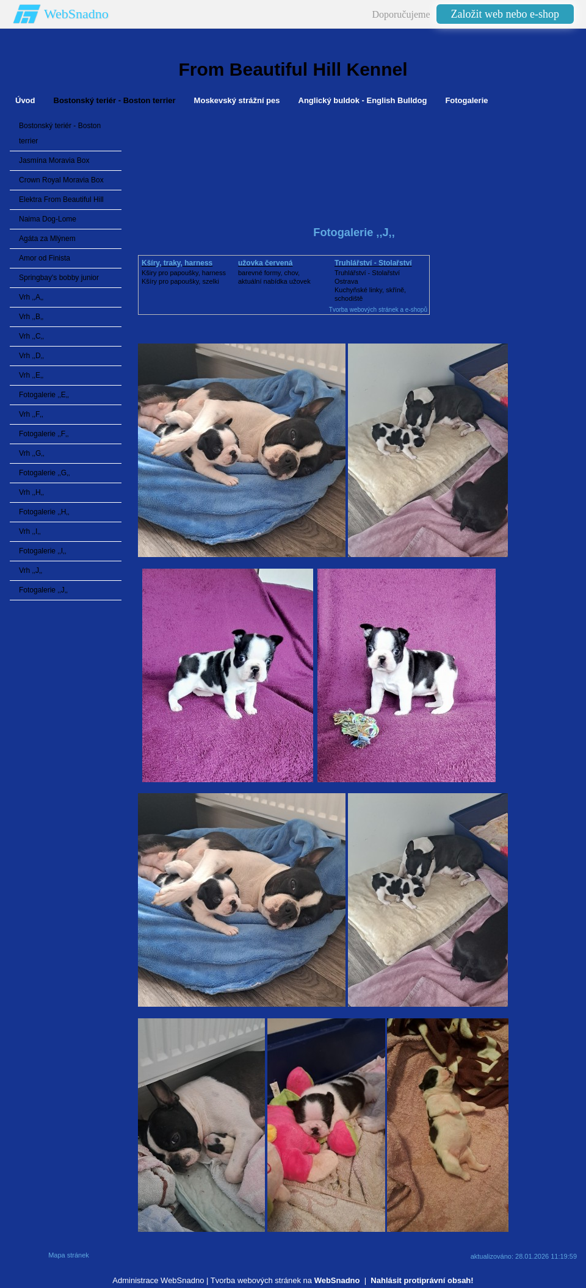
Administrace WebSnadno (158, 1280)
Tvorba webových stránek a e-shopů (378, 309)
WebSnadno (76, 13)
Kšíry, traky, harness (177, 263)
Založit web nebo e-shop (505, 14)
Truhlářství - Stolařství (373, 263)
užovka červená (265, 263)
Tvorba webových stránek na (285, 1280)
